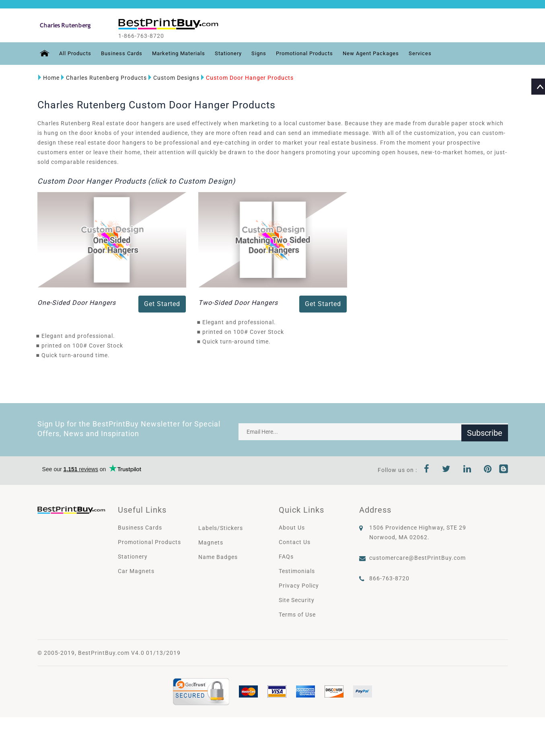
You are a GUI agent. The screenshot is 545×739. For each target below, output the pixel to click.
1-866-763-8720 (148, 36)
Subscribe (484, 432)
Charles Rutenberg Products (103, 78)
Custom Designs (173, 78)
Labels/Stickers (220, 528)
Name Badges (218, 557)
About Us (292, 527)
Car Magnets (136, 571)
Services (442, 53)
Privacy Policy (299, 585)
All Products (74, 53)
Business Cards (124, 53)
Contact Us (295, 542)
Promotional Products (319, 53)
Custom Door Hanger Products (246, 78)
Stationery (238, 53)
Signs (270, 53)
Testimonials (297, 571)
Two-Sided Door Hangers (238, 302)
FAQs (286, 556)
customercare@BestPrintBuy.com (417, 558)
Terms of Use (297, 614)
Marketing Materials (184, 53)
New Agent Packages (390, 53)
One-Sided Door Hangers (76, 302)
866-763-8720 (389, 578)
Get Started (162, 304)
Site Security (297, 600)
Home (48, 78)
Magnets (210, 542)
